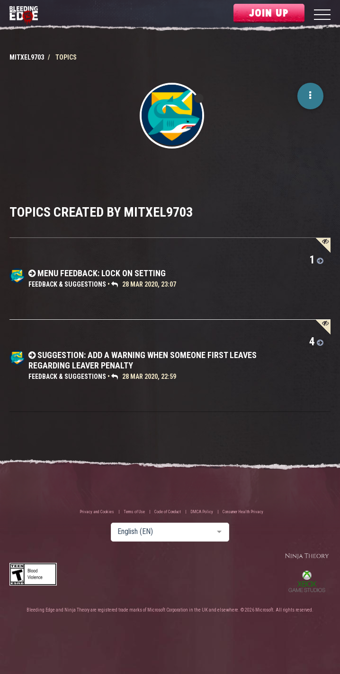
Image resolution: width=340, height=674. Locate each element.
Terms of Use (134, 511)
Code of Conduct (167, 511)
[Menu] (322, 16)
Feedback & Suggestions (67, 284)
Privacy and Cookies (97, 511)
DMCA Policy (201, 511)
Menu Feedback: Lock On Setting (101, 273)
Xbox (307, 581)
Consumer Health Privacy (243, 511)
